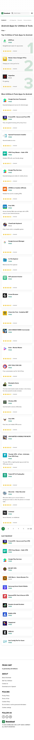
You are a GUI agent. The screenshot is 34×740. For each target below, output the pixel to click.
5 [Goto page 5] (23, 528)
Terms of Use (5, 698)
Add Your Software (7, 680)
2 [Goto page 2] (8, 528)
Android (4, 20)
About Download (6, 677)
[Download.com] (5, 13)
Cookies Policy (6, 701)
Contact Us (5, 683)
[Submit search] (12, 13)
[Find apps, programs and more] (20, 13)
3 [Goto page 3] (13, 528)
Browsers (20, 20)
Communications (27, 20)
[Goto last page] (29, 528)
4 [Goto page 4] (18, 528)
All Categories (13, 20)
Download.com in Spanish (9, 686)
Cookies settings (6, 707)
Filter (3, 30)
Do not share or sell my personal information (14, 704)
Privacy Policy (5, 695)
